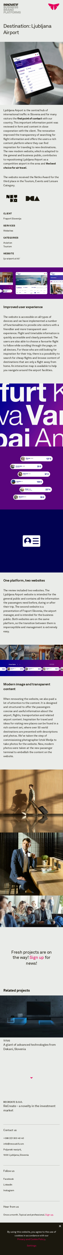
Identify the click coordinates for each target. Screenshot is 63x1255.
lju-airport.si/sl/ (11, 258)
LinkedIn (7, 1184)
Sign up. (49, 1214)
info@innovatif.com (13, 1143)
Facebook (8, 1179)
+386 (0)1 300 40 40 (13, 1138)
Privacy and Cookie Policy (31, 1239)
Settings (31, 1245)
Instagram (8, 1190)
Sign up (37, 957)
